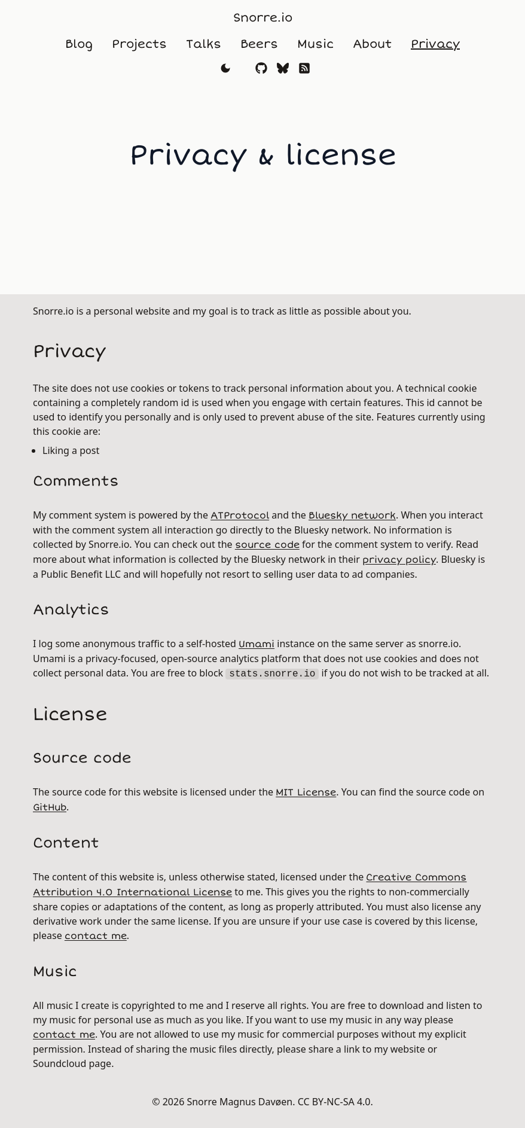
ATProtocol (239, 516)
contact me (96, 936)
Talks (203, 43)
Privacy (435, 43)
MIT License (306, 792)
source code (267, 545)
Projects (139, 43)
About (372, 43)
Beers (259, 43)
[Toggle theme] (225, 68)
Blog (79, 43)
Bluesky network (352, 516)
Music (315, 43)
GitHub (49, 807)
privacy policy (399, 560)
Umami (256, 644)
